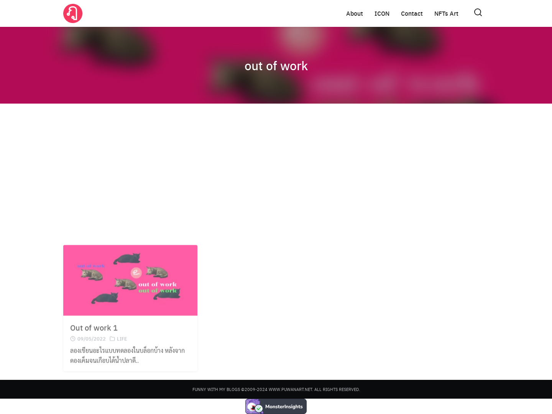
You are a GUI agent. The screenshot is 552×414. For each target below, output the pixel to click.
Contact (412, 13)
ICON (382, 13)
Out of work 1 (94, 333)
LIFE (122, 344)
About (354, 13)
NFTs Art (446, 13)
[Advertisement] (276, 169)
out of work (276, 65)
